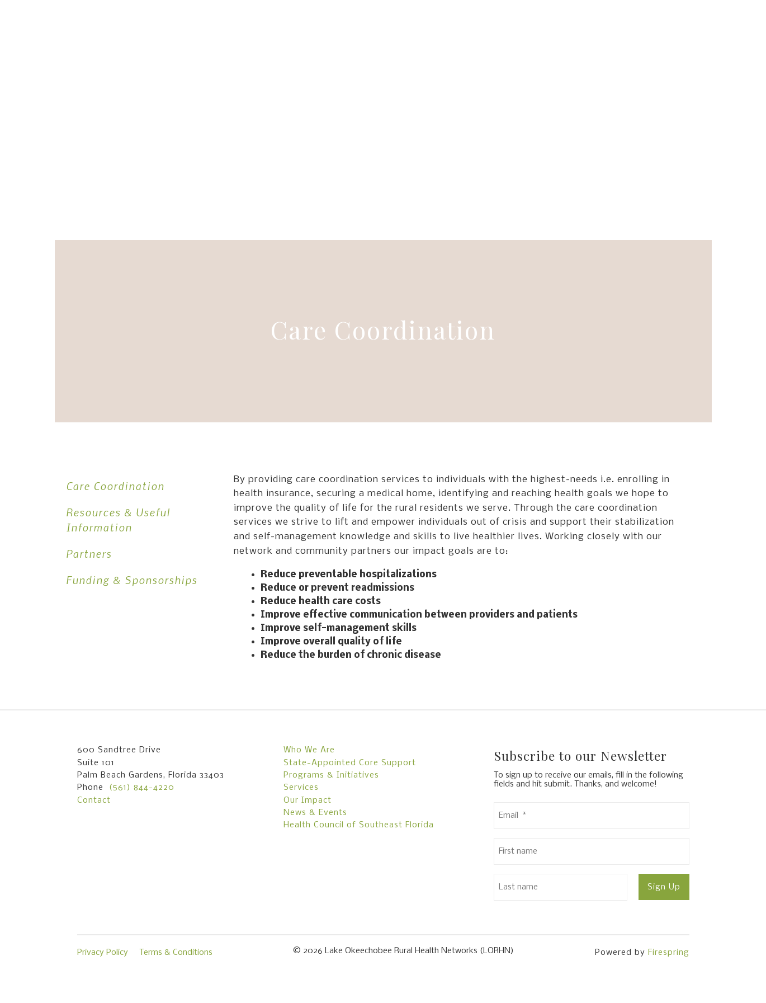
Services (301, 787)
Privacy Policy (102, 952)
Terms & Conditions (175, 952)
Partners (89, 554)
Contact (94, 800)
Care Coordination (115, 486)
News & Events (315, 812)
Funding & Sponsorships (131, 580)
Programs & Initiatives (331, 775)
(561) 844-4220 (141, 787)
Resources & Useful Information (118, 519)
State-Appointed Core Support (349, 763)
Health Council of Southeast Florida (358, 825)
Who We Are (309, 750)
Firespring (668, 952)
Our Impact (307, 800)
